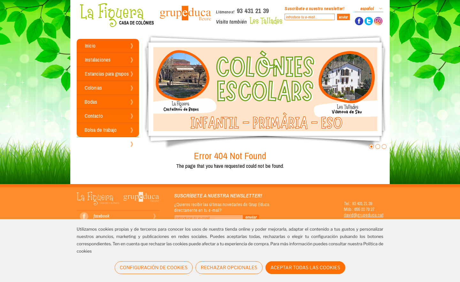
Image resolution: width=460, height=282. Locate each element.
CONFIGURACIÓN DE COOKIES (154, 267)
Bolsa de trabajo (101, 129)
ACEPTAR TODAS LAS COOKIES (306, 267)
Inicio (90, 45)
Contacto (94, 115)
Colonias (93, 87)
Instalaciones (98, 59)
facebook (101, 216)
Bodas (91, 101)
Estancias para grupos (107, 73)
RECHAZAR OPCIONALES (229, 267)
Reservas (94, 143)
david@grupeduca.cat (363, 215)
